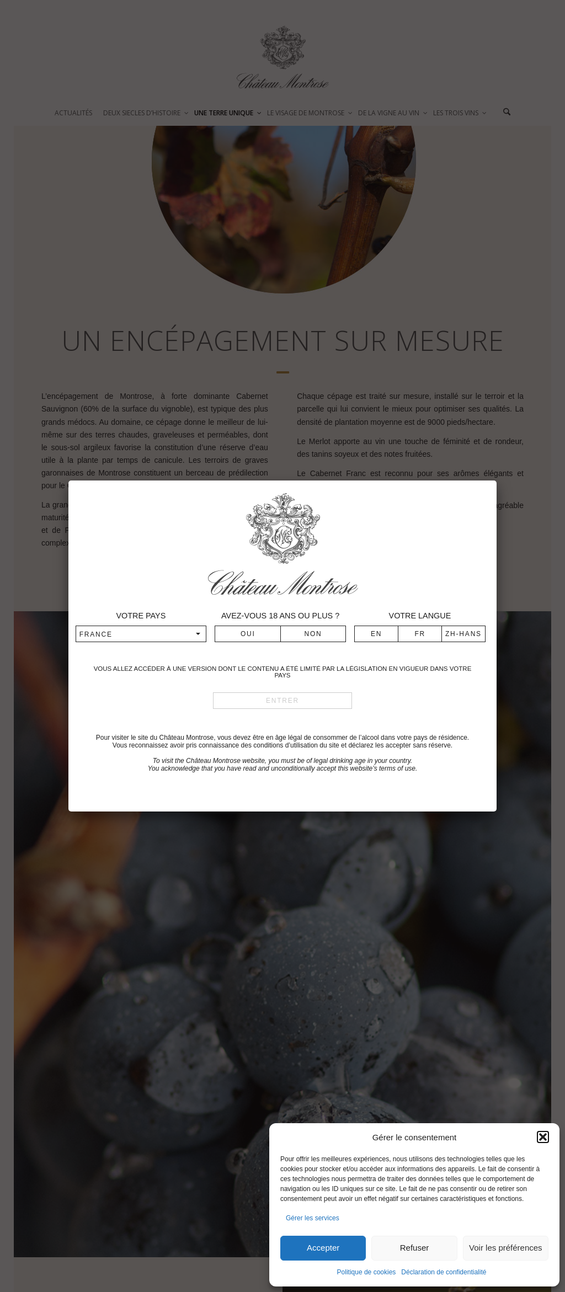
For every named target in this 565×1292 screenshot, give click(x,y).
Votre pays (141, 615)
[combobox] (141, 634)
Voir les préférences (505, 1247)
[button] (542, 1136)
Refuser (414, 1247)
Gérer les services (312, 1218)
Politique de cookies (366, 1272)
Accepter (323, 1247)
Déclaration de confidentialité (443, 1272)
